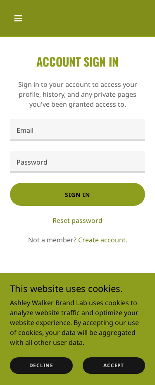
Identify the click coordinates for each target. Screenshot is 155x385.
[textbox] (77, 130)
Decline (41, 365)
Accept (113, 365)
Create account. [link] (102, 239)
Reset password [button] (77, 220)
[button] (20, 18)
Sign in (77, 194)
